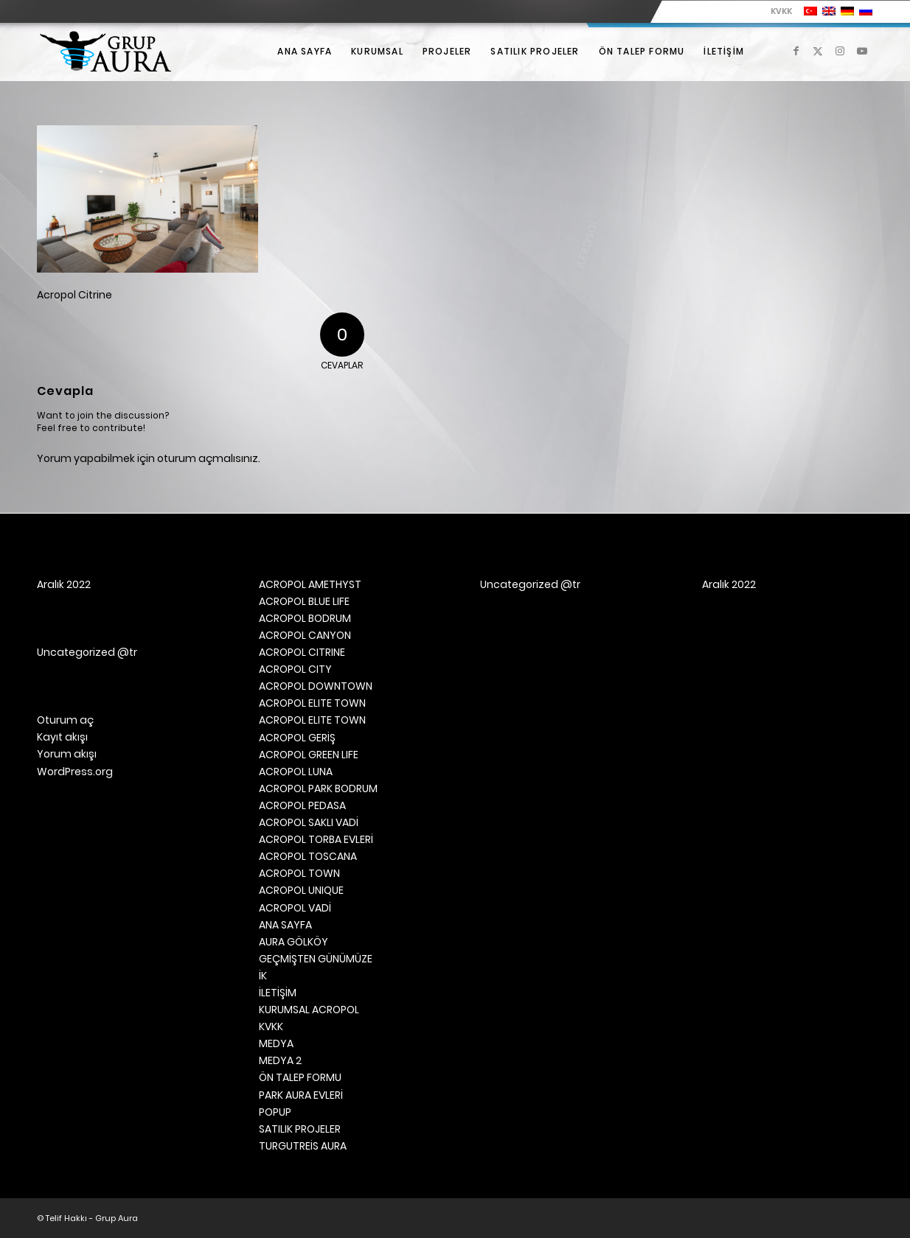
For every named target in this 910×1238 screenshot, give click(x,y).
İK (263, 975)
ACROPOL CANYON (305, 635)
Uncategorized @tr (87, 652)
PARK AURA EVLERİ (301, 1095)
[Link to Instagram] (840, 51)
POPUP (275, 1112)
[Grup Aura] (105, 51)
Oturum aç (65, 720)
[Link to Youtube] (862, 51)
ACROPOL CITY (295, 669)
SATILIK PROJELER (300, 1129)
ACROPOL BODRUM (305, 618)
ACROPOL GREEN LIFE (308, 754)
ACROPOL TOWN (299, 873)
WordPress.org (75, 771)
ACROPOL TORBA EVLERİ (316, 839)
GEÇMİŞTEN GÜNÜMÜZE (315, 958)
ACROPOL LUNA (296, 771)
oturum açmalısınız (207, 458)
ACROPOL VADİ (295, 907)
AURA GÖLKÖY (293, 941)
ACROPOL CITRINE (302, 652)
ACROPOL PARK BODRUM (318, 788)
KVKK (781, 11)
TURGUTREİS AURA (303, 1146)
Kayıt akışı (62, 737)
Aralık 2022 (64, 584)
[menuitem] (777, 11)
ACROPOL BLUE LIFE (304, 601)
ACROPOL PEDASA (302, 805)
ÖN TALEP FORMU (300, 1077)
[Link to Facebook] (796, 51)
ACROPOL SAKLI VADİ (308, 822)
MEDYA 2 (280, 1060)
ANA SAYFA (285, 924)
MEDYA (276, 1043)
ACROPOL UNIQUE (301, 890)
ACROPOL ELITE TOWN (312, 703)
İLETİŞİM (277, 992)
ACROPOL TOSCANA (308, 856)
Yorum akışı (67, 753)
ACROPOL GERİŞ (297, 737)
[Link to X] (818, 51)
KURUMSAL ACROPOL (309, 1009)
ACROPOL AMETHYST (310, 584)
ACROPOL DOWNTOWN (315, 686)
